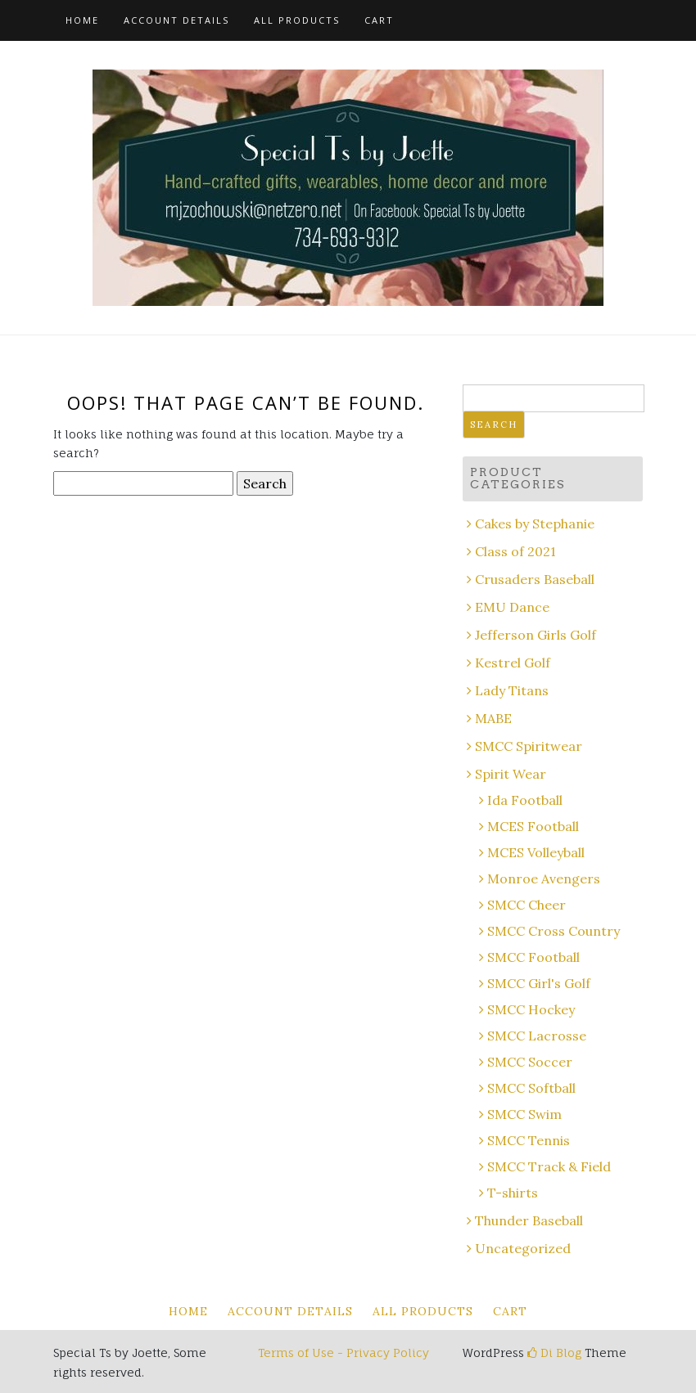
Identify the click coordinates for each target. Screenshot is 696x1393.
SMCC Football (533, 957)
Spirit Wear (510, 774)
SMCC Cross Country (553, 931)
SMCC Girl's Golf (538, 983)
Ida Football (525, 800)
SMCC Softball (531, 1088)
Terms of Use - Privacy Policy (343, 1352)
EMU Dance (512, 607)
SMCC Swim (524, 1114)
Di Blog (554, 1352)
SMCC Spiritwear (528, 746)
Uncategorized (523, 1248)
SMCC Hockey (531, 1009)
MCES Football (533, 826)
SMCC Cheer (526, 904)
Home (82, 20)
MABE (493, 718)
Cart (379, 20)
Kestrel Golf (512, 662)
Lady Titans (512, 690)
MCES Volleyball (536, 852)
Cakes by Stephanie (534, 523)
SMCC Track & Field (549, 1166)
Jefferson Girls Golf (535, 635)
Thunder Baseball (529, 1220)
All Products (297, 20)
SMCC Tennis (528, 1140)
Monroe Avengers (543, 878)
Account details (176, 20)
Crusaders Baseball (534, 579)
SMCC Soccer (529, 1062)
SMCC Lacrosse (536, 1035)
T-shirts (512, 1192)
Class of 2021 (515, 551)
